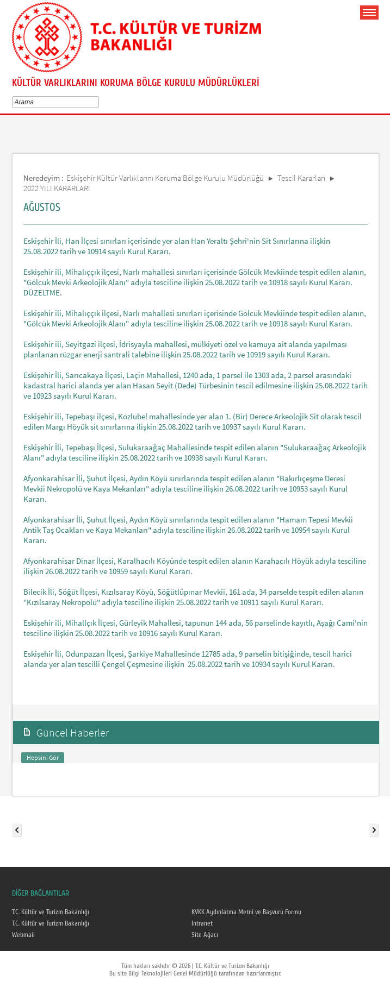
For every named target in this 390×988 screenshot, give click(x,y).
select (98, 102)
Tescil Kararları (301, 178)
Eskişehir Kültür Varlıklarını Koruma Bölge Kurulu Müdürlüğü (165, 178)
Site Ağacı (204, 935)
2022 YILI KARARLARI (56, 188)
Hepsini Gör (43, 757)
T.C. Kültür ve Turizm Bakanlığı (50, 912)
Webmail (23, 935)
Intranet (202, 923)
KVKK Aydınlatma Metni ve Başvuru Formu (246, 912)
